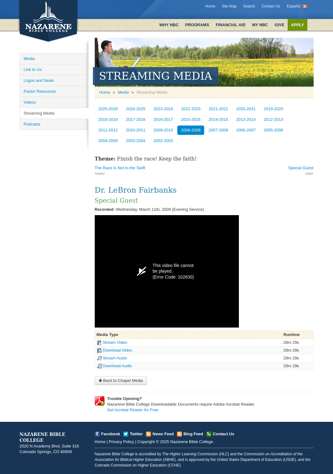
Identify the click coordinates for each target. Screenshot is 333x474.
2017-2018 (135, 119)
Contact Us (271, 6)
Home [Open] (104, 92)
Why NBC (169, 24)
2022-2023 (190, 108)
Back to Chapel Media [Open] (121, 380)
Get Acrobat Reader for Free (133, 409)
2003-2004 (135, 140)
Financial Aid (230, 24)
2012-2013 (273, 119)
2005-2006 (273, 130)
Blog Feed (193, 434)
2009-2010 (163, 130)
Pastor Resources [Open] (40, 91)
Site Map (229, 6)
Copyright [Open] (146, 441)
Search (249, 6)
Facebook (110, 434)
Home (210, 6)
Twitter (136, 434)
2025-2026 (108, 108)
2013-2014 (245, 119)
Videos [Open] (30, 102)
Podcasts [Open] (32, 124)
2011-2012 (108, 130)
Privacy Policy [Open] (121, 441)
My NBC (260, 24)
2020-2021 (245, 108)
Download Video (117, 350)
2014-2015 (218, 119)
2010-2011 (135, 130)
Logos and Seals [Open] (39, 80)
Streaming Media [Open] (39, 113)
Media (123, 92)
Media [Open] (29, 58)
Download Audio (117, 365)
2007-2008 (218, 130)
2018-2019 (108, 119)
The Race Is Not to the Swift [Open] (120, 167)
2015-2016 (190, 119)
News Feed (163, 434)
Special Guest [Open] (301, 167)
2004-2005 (108, 140)
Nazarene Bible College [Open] (191, 441)
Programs (197, 24)
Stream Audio (115, 358)
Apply (297, 24)
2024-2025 (135, 108)
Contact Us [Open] (224, 434)
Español (293, 6)
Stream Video (115, 342)
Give (279, 24)
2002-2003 (163, 140)
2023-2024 (163, 108)
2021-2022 (218, 108)
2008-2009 (190, 130)
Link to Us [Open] (33, 69)
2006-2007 (245, 130)
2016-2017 (163, 119)
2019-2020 (273, 108)
